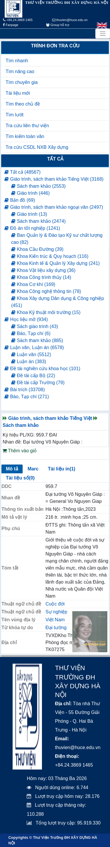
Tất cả (55, 158)
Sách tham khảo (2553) (38, 186)
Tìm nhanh (17, 60)
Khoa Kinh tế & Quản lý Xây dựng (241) (55, 263)
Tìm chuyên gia (22, 82)
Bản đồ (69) (19, 200)
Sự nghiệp (56, 611)
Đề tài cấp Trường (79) (38, 382)
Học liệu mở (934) (26, 319)
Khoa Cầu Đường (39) (37, 249)
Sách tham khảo (21, 425)
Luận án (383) (28, 361)
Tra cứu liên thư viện (27, 125)
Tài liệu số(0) (20, 477)
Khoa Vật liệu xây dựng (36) (43, 270)
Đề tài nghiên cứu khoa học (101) (42, 368)
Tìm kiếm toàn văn (25, 136)
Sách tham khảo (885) (37, 340)
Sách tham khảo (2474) (38, 221)
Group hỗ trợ (57, 25)
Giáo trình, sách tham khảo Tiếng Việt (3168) (54, 179)
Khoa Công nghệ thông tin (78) (46, 291)
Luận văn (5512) (31, 354)
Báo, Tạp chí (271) (26, 396)
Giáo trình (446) (30, 193)
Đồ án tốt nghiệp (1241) (32, 228)
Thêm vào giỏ (19, 450)
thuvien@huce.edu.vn (70, 20)
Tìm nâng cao (20, 71)
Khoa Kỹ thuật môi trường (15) (45, 312)
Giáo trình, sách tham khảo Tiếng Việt (50, 418)
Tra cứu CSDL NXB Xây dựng (37, 147)
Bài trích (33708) (24, 389)
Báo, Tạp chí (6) (30, 333)
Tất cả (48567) (22, 172)
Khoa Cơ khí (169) (33, 284)
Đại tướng (56, 627)
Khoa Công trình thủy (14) (41, 277)
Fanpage (10, 25)
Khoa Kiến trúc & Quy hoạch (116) (49, 256)
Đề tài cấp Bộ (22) (33, 375)
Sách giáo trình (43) (34, 326)
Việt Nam (55, 619)
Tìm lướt (14, 114)
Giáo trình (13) (29, 214)
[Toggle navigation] (102, 34)
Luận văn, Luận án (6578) (34, 347)
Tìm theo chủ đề (23, 103)
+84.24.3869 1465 (18, 20)
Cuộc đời (55, 603)
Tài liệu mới (18, 93)
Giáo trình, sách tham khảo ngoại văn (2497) (53, 207)
